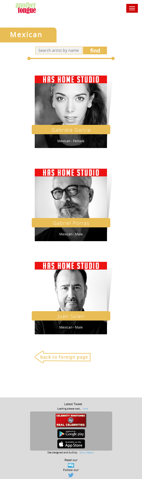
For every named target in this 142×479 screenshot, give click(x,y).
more (85, 408)
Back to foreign (62, 357)
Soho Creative (86, 452)
